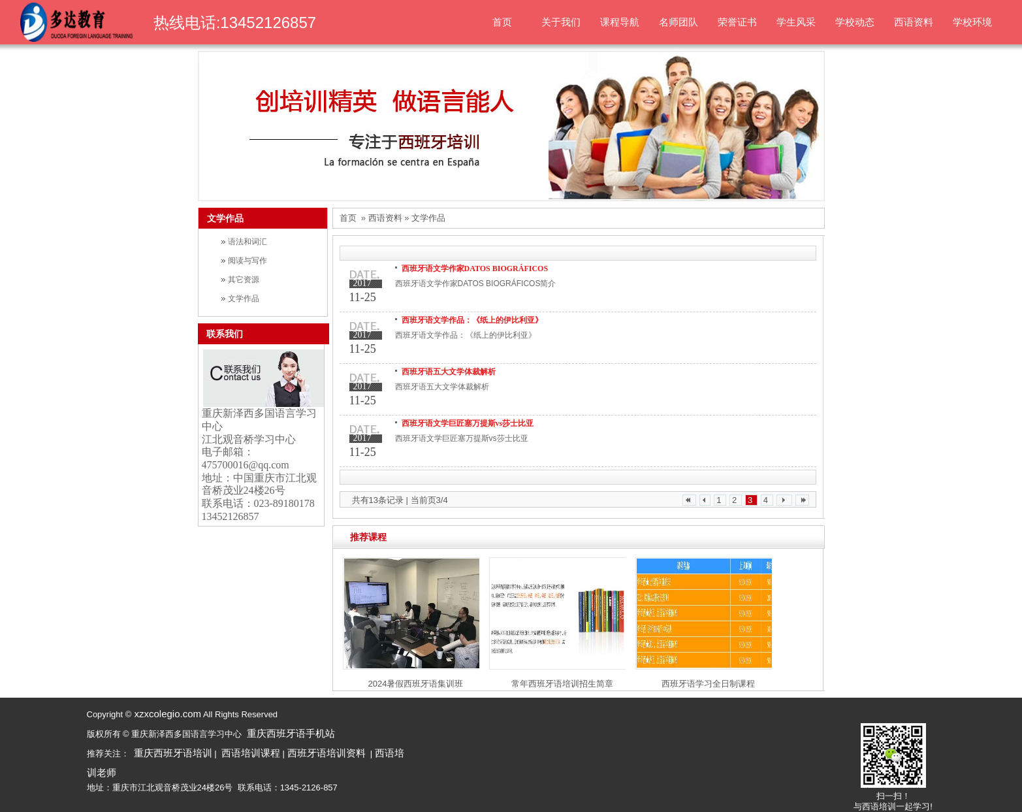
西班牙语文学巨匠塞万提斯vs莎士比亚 (468, 423)
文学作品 (243, 298)
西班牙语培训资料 (326, 752)
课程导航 (619, 21)
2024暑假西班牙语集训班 (416, 684)
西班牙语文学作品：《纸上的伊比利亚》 (472, 320)
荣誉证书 (737, 21)
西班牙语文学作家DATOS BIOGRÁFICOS (475, 268)
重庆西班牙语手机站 (291, 733)
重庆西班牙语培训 (173, 752)
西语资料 (913, 21)
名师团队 (678, 21)
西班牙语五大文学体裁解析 (449, 371)
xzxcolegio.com (166, 713)
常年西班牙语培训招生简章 (562, 684)
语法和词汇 (247, 241)
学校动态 (854, 21)
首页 (502, 21)
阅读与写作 (247, 260)
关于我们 (561, 21)
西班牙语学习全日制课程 (708, 684)
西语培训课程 (250, 752)
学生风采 (796, 21)
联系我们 (224, 334)
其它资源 (243, 279)
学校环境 (972, 21)
